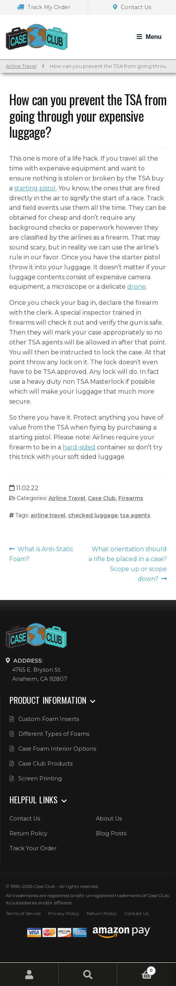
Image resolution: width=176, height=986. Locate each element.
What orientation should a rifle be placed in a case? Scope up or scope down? (128, 563)
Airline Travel (21, 66)
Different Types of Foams (53, 733)
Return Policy (28, 833)
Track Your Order (33, 848)
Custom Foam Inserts (48, 719)
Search (88, 974)
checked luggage (93, 515)
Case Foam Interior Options (57, 748)
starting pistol (35, 188)
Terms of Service (23, 913)
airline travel (48, 515)
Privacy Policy (63, 913)
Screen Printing (40, 778)
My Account (29, 974)
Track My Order (43, 7)
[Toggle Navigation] (149, 37)
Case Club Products (45, 763)
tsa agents (135, 515)
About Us (109, 818)
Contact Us (132, 7)
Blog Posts (111, 833)
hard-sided (79, 447)
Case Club (102, 498)
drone (136, 286)
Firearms (130, 498)
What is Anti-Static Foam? (41, 554)
